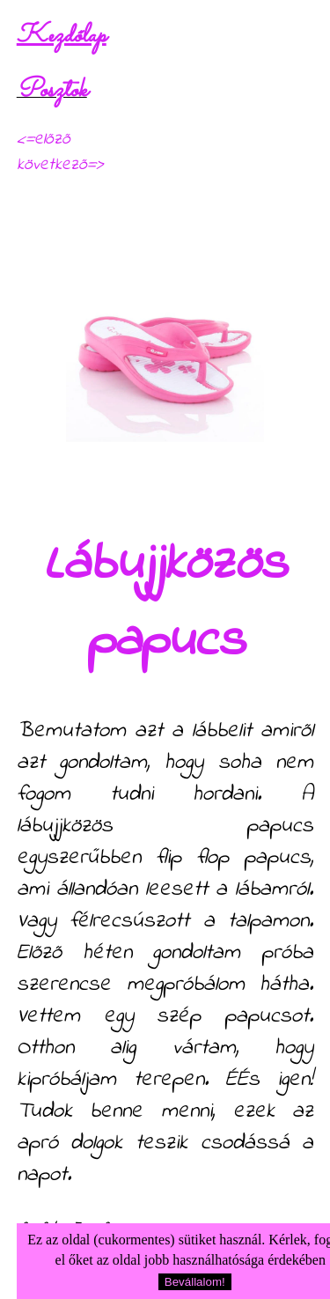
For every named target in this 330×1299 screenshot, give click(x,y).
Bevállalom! (195, 1281)
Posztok (52, 90)
